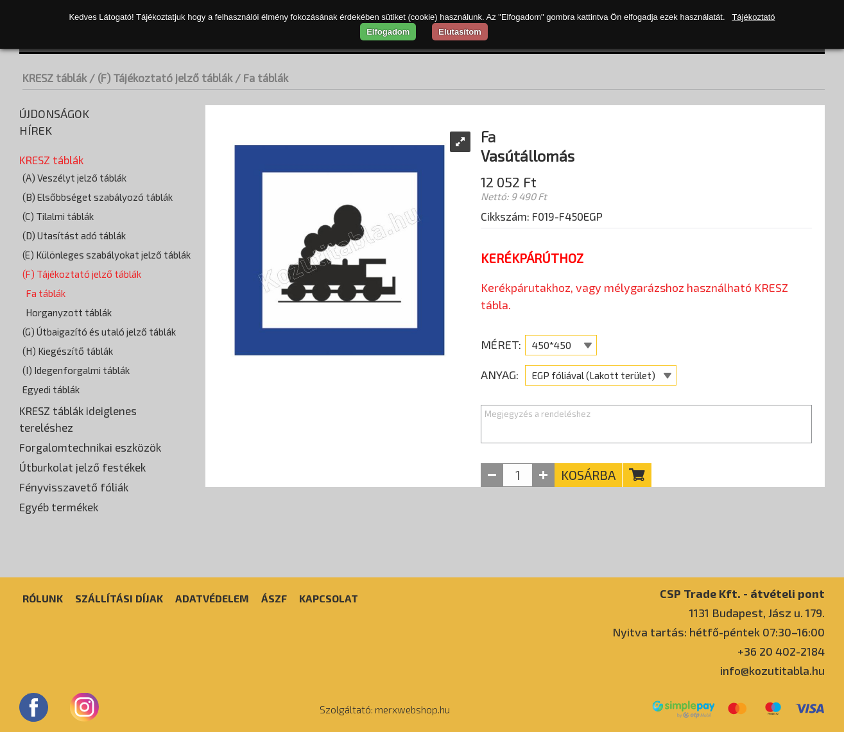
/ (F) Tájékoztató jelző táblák (160, 77)
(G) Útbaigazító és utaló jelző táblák (99, 331)
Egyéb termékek (58, 506)
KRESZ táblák (54, 77)
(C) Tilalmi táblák (58, 216)
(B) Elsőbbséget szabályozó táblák (97, 197)
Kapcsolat (328, 598)
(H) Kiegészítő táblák (67, 351)
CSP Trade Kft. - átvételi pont (742, 593)
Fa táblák (45, 293)
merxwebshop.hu (412, 709)
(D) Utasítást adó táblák (74, 235)
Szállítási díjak (119, 598)
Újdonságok (54, 113)
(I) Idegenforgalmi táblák (76, 370)
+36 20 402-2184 (781, 651)
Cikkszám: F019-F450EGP (542, 216)
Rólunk (42, 598)
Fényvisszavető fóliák (73, 487)
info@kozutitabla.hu (772, 670)
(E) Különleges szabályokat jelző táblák (106, 254)
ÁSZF (274, 598)
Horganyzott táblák (69, 312)
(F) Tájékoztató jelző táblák (81, 274)
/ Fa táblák (261, 77)
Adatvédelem (212, 598)
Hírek (35, 130)
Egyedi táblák (51, 389)
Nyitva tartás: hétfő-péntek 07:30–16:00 (718, 632)
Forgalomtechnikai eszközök (90, 447)
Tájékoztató (753, 17)
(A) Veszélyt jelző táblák (74, 177)
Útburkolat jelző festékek (82, 467)
